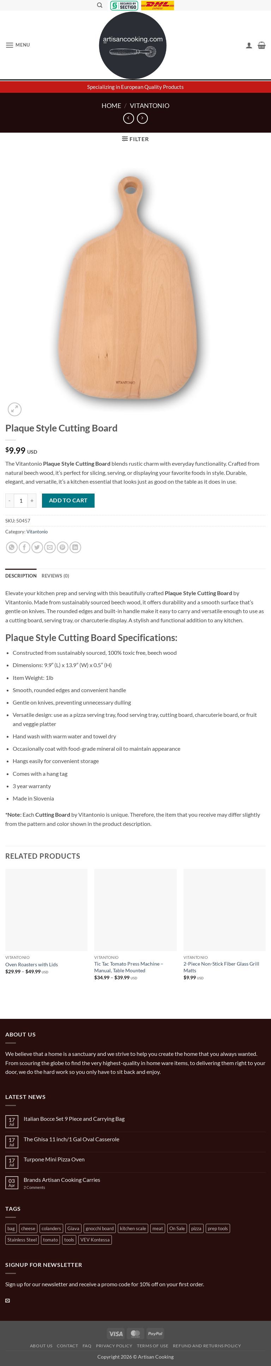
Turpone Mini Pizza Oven (54, 1159)
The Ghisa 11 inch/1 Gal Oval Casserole (71, 1139)
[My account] (249, 45)
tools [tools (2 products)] (69, 1240)
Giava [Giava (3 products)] (73, 1228)
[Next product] (128, 118)
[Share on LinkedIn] (75, 547)
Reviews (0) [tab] (56, 576)
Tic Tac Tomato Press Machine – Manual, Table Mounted (128, 967)
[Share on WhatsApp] (12, 547)
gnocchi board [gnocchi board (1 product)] (100, 1228)
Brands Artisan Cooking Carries (62, 1179)
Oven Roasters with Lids (31, 964)
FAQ (87, 1345)
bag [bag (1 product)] (11, 1228)
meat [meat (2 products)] (157, 1228)
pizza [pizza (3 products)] (196, 1228)
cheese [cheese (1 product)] (28, 1228)
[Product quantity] (21, 501)
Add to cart (68, 500)
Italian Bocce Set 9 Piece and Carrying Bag (74, 1118)
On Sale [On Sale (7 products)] (177, 1228)
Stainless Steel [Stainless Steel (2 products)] (22, 1240)
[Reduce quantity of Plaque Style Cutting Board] (9, 501)
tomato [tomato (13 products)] (50, 1240)
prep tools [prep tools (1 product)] (218, 1228)
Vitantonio (149, 105)
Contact (67, 1345)
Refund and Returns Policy (207, 1345)
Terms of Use (152, 1345)
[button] (17, 45)
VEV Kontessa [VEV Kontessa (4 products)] (95, 1240)
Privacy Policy (114, 1345)
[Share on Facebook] (24, 547)
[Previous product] (142, 118)
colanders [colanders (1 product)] (51, 1228)
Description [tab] (21, 576)
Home (111, 105)
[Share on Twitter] (37, 547)
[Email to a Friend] (50, 547)
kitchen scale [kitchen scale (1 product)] (133, 1228)
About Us (41, 1345)
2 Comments (41, 1187)
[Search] (99, 5)
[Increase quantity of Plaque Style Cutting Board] (32, 501)
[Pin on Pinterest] (62, 547)
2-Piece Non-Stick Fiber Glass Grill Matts (221, 967)
